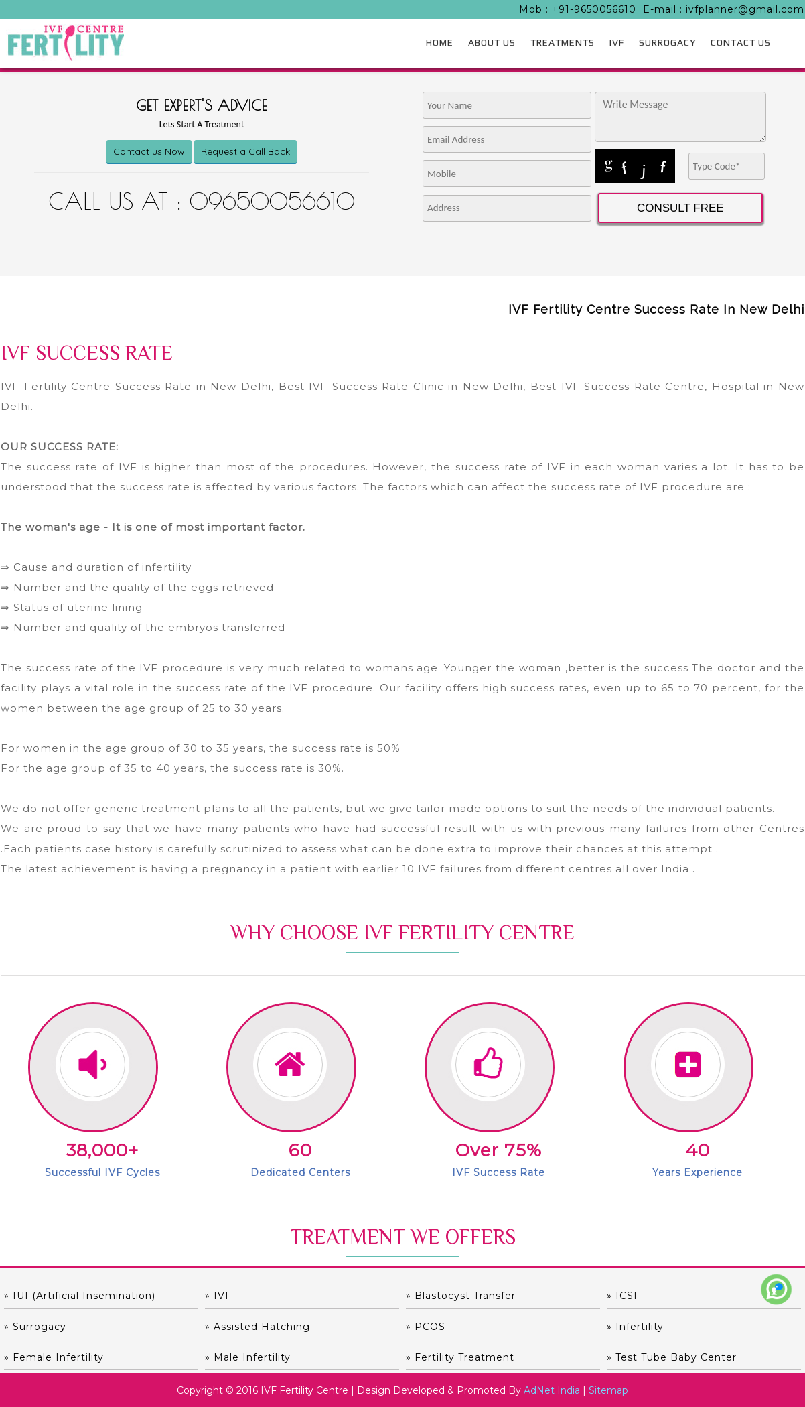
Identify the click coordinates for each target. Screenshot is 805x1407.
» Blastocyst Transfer (461, 1296)
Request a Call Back (245, 151)
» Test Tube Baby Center (672, 1357)
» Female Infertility (54, 1357)
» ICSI (622, 1296)
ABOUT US (492, 42)
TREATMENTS (562, 42)
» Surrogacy (35, 1327)
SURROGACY (667, 42)
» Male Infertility (248, 1357)
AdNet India (552, 1390)
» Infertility (635, 1327)
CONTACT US (741, 42)
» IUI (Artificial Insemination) (79, 1296)
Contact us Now (149, 151)
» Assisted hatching (257, 1327)
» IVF (218, 1296)
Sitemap (608, 1390)
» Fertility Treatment (460, 1357)
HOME (439, 42)
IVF (616, 42)
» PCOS (425, 1327)
